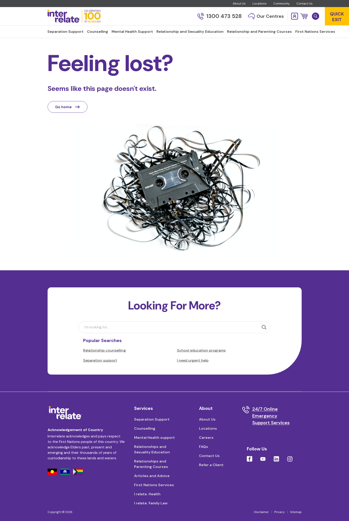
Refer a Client (211, 464)
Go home (67, 107)
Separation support (100, 360)
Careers (206, 437)
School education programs (201, 350)
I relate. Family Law (151, 503)
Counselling (144, 428)
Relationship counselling (104, 350)
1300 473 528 (219, 16)
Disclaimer (261, 512)
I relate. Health (147, 494)
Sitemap (296, 512)
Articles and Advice (152, 475)
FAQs (203, 446)
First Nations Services (154, 485)
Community (281, 3)
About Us (239, 3)
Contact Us (304, 3)
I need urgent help (193, 360)
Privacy (279, 512)
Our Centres (266, 16)
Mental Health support (154, 437)
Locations (259, 3)
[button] (304, 16)
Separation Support (152, 419)
